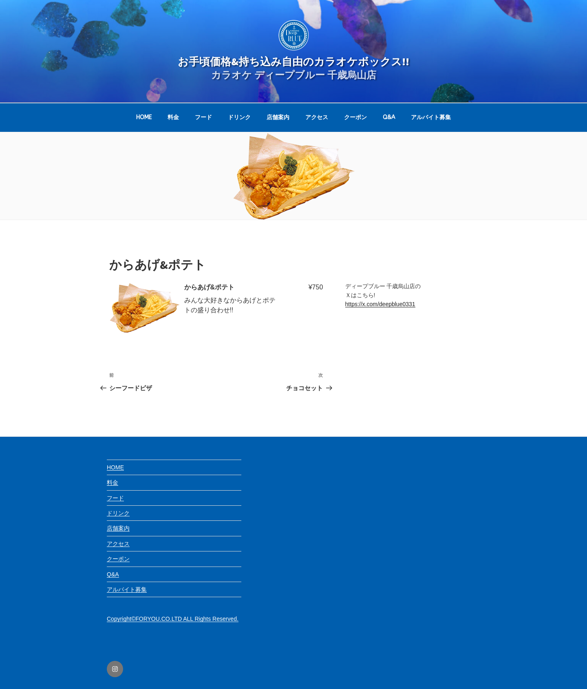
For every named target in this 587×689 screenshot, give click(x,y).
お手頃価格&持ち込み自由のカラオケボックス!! (293, 61)
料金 (173, 117)
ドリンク (239, 117)
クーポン (355, 117)
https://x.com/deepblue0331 (380, 304)
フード (203, 117)
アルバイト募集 (431, 117)
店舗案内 (278, 117)
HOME (144, 117)
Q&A (389, 117)
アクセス (316, 117)
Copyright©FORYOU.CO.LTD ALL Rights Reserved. (172, 619)
